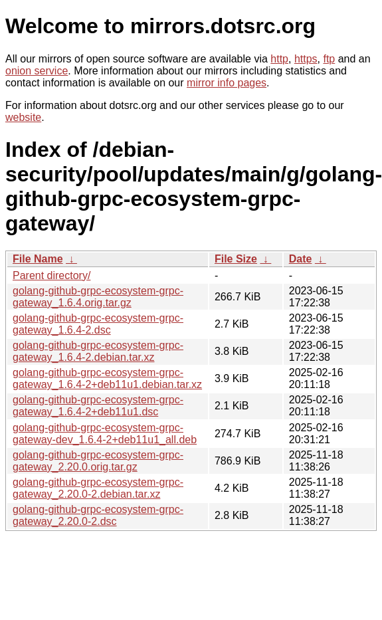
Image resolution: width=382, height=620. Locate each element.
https (306, 58)
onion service (36, 70)
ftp (329, 58)
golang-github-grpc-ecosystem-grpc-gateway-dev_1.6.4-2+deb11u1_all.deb (105, 433)
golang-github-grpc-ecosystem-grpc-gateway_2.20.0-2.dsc (98, 515)
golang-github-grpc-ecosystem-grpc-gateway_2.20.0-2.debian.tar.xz (98, 488)
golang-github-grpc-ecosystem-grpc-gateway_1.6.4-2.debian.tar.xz (98, 351)
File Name (38, 258)
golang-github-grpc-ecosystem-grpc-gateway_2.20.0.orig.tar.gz (98, 460)
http (279, 58)
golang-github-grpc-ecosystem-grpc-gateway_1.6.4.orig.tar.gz (98, 296)
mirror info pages (226, 82)
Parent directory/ (51, 275)
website (23, 117)
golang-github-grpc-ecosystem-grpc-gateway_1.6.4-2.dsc (98, 324)
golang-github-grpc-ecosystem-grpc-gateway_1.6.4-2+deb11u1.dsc (98, 405)
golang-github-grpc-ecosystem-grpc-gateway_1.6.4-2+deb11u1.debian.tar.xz (107, 378)
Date (300, 258)
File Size (236, 258)
